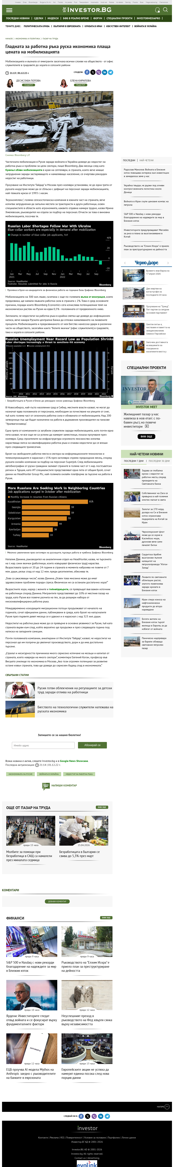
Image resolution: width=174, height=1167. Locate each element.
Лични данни (129, 1137)
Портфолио (114, 1137)
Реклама (54, 1137)
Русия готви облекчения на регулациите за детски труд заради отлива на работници (75, 690)
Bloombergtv (33, 2)
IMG (9, 2)
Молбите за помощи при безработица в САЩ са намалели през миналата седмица (29, 856)
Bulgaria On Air (45, 2)
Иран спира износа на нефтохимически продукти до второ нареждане (154, 604)
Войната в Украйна (145, 26)
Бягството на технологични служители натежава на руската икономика (75, 709)
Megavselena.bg (151, 2)
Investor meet (166, 18)
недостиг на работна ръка (79, 774)
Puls (75, 2)
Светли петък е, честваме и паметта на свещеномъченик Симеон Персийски (146, 329)
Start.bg (127, 2)
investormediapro (148, 18)
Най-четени (147, 160)
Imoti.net (104, 2)
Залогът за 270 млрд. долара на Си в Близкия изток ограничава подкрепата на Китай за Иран (154, 516)
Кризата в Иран (93, 26)
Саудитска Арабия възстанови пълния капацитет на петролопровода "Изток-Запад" (155, 561)
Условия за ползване (95, 1137)
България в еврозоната (67, 26)
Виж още (146, 436)
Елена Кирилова (80, 80)
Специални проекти (119, 18)
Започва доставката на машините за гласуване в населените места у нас (145, 348)
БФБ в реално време (76, 18)
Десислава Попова (28, 80)
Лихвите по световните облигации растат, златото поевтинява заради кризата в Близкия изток (154, 583)
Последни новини (18, 18)
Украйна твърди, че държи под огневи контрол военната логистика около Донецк (144, 189)
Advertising (93, 1158)
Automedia (94, 2)
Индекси (53, 18)
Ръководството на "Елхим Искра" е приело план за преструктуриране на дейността (146, 247)
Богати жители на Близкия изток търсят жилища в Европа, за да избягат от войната (154, 623)
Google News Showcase (74, 761)
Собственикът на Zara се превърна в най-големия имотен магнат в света (155, 496)
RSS (62, 1137)
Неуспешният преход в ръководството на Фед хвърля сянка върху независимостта (87, 1020)
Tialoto (60, 2)
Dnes (25, 2)
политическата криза (36, 26)
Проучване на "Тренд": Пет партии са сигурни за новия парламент (146, 311)
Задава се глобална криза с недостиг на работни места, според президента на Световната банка (154, 477)
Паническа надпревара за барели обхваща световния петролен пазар (154, 643)
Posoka (135, 2)
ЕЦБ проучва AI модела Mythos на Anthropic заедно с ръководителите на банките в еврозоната (31, 1073)
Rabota (111, 2)
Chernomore (163, 2)
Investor (18, 2)
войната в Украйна (49, 774)
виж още (102, 807)
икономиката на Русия (20, 774)
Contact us (80, 1158)
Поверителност (74, 1137)
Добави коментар (57, 901)
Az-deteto (119, 2)
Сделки (38, 18)
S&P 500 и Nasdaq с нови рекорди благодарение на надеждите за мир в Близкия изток (144, 217)
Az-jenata (68, 2)
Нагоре (163, 1106)
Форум (97, 18)
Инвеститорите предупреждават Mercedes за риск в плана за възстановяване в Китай (146, 233)
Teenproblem (84, 2)
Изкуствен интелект (118, 26)
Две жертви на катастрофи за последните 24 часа (145, 293)
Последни (129, 160)
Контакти (43, 1137)
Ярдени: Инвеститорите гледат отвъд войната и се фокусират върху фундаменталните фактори (31, 1020)
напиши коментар (64, 785)
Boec (142, 2)
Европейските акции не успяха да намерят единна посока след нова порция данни (85, 1073)
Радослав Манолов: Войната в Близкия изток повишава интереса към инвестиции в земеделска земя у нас (146, 173)
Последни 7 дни (134, 460)
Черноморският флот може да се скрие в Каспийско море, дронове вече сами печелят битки (153, 538)
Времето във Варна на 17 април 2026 (146, 275)
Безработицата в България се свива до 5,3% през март (79, 854)
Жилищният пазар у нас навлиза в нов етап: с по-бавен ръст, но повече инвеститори (142, 420)
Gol (54, 2)
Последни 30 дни (159, 460)
